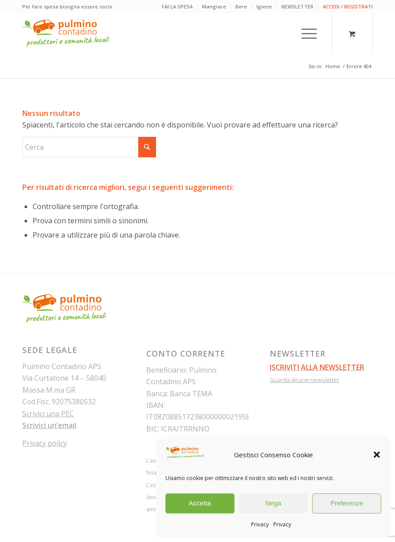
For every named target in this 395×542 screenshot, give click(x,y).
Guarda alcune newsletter (304, 380)
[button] (376, 454)
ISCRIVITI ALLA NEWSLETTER (317, 367)
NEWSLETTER (297, 6)
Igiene (264, 6)
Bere (241, 6)
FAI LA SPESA (177, 6)
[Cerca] (89, 147)
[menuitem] (177, 6)
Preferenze (346, 503)
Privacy (260, 524)
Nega (273, 503)
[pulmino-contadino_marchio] (66, 33)
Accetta (200, 503)
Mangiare (214, 6)
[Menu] (304, 33)
